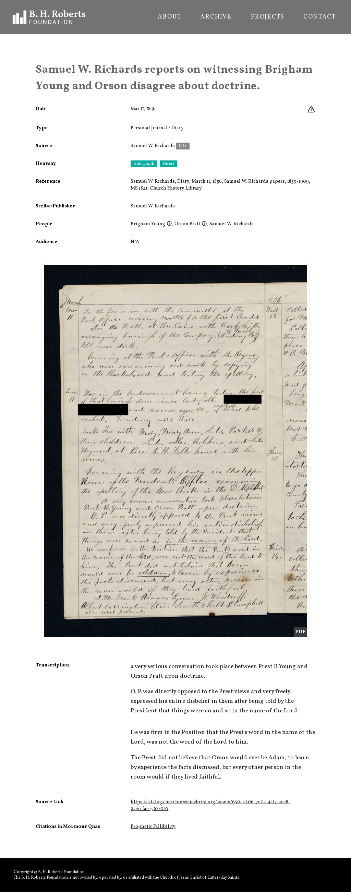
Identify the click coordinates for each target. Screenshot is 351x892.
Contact (319, 17)
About (169, 17)
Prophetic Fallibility (153, 826)
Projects (267, 17)
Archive (216, 17)
